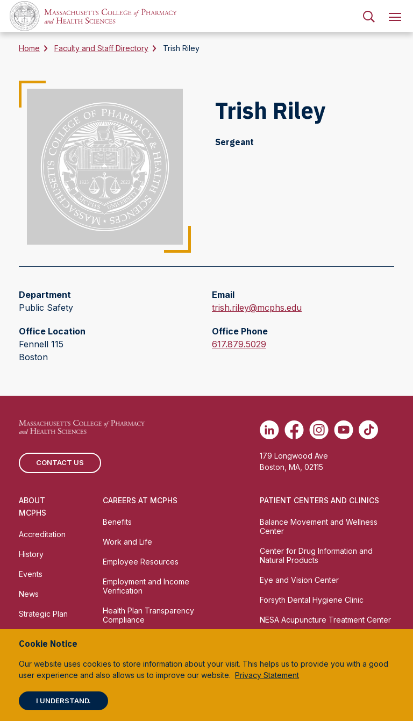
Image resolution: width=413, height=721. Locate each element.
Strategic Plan (43, 613)
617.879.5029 (239, 344)
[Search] (369, 16)
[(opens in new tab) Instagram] (319, 429)
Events (30, 574)
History (31, 554)
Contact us (60, 462)
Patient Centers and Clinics (319, 500)
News (29, 593)
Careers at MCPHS (140, 500)
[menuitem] (369, 16)
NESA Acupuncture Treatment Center (325, 619)
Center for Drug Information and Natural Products (316, 555)
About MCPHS (32, 506)
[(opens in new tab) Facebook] (294, 429)
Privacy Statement (267, 675)
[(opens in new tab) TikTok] (368, 429)
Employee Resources (141, 561)
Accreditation (42, 534)
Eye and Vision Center (299, 579)
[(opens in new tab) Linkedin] (269, 429)
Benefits (117, 521)
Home (29, 48)
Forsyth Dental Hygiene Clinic (312, 599)
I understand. (63, 700)
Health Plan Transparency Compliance (148, 615)
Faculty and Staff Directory (101, 48)
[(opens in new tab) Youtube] (343, 429)
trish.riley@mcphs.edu (257, 307)
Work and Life (127, 541)
